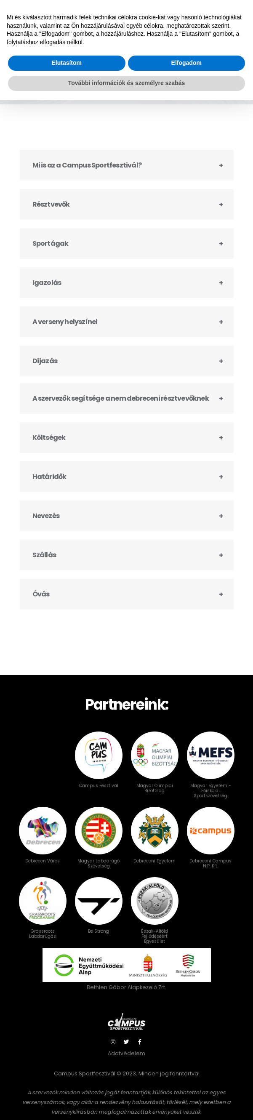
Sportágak (50, 251)
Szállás (44, 563)
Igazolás (46, 290)
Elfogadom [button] (186, 1083)
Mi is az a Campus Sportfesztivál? (87, 173)
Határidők (49, 485)
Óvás (41, 602)
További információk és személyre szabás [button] (126, 1102)
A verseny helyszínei (65, 330)
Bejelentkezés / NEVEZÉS (201, 10)
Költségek (49, 445)
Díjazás (44, 369)
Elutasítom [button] (66, 1083)
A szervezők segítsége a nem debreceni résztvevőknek (120, 406)
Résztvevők (51, 212)
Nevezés (45, 524)
